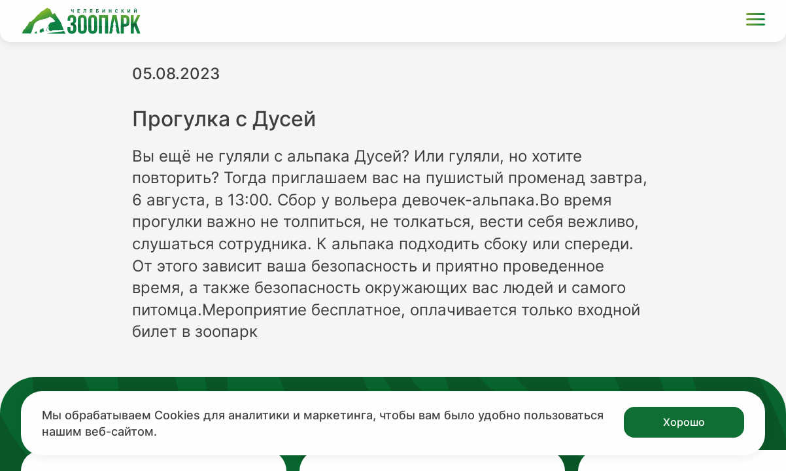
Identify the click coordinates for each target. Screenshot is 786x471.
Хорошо (684, 421)
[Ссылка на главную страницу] (81, 21)
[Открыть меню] (755, 21)
